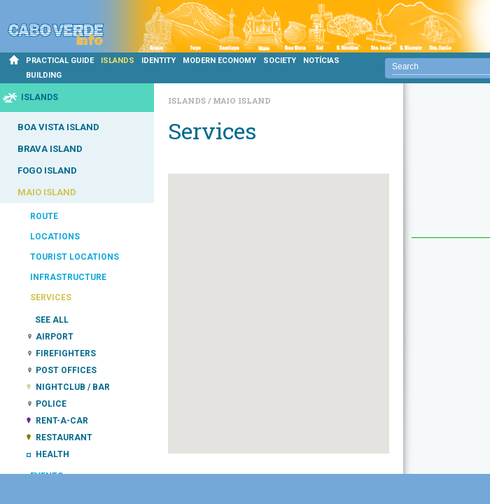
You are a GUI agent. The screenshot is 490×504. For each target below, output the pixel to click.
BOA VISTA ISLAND (58, 127)
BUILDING (44, 75)
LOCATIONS (55, 236)
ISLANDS (117, 60)
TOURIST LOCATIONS (74, 257)
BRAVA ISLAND (50, 149)
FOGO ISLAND (47, 170)
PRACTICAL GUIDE (60, 60)
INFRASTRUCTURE (68, 277)
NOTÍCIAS (321, 60)
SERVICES (50, 297)
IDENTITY (158, 60)
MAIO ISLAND (47, 192)
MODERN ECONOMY (219, 60)
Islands (188, 100)
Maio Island (242, 100)
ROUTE (44, 216)
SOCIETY (279, 60)
